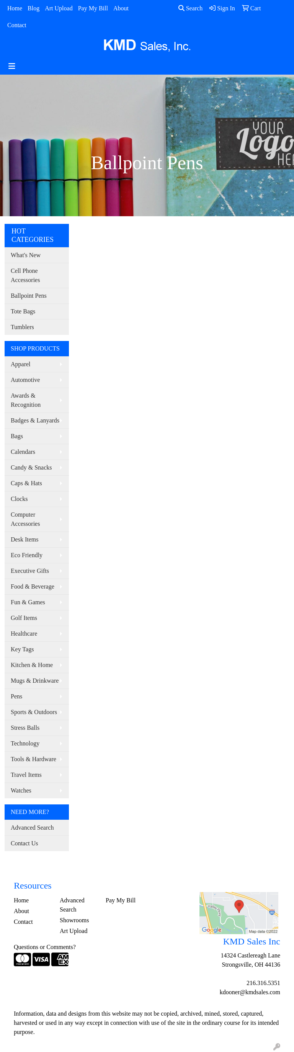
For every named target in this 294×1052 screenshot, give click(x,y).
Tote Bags (23, 311)
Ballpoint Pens (29, 295)
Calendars (23, 452)
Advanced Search (32, 827)
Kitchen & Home (32, 665)
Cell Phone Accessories (25, 275)
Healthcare (24, 633)
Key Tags (22, 649)
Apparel (21, 364)
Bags (17, 436)
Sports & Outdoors (34, 712)
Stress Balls (25, 727)
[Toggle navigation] (12, 66)
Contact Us (24, 843)
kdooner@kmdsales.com (250, 992)
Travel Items (26, 774)
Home (14, 8)
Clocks (19, 499)
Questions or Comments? (45, 947)
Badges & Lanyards (35, 420)
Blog (33, 8)
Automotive (25, 380)
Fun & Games (28, 602)
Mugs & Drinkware (35, 680)
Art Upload (58, 8)
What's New (26, 255)
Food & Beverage (32, 586)
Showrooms (74, 920)
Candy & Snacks (31, 467)
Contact (16, 25)
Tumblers (22, 327)
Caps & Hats (26, 483)
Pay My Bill (93, 8)
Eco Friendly (26, 555)
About (121, 8)
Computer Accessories (25, 519)
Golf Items (24, 618)
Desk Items (24, 539)
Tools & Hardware (33, 759)
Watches (21, 790)
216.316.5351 (263, 983)
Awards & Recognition (26, 400)
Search (190, 8)
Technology (25, 743)
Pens (16, 696)
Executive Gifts (30, 571)
